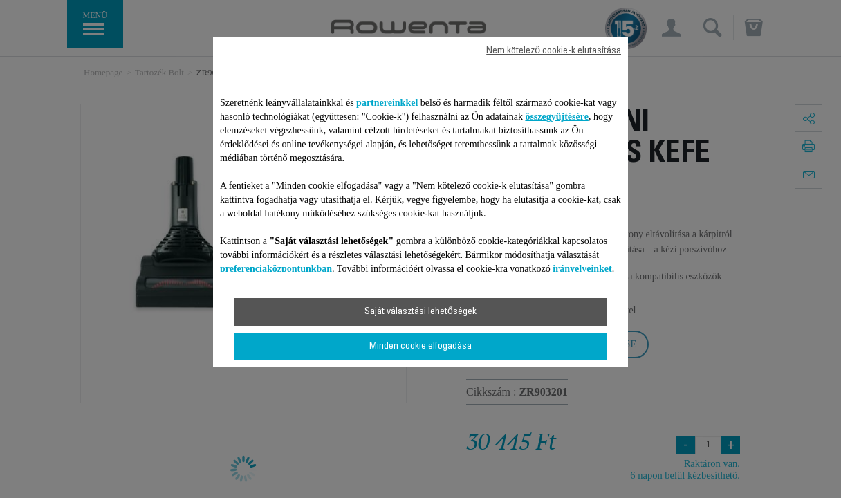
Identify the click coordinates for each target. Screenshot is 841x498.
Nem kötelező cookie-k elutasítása (553, 51)
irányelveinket (582, 269)
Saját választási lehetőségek (420, 312)
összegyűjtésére (557, 116)
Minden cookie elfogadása (420, 346)
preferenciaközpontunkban (276, 269)
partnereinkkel (387, 103)
